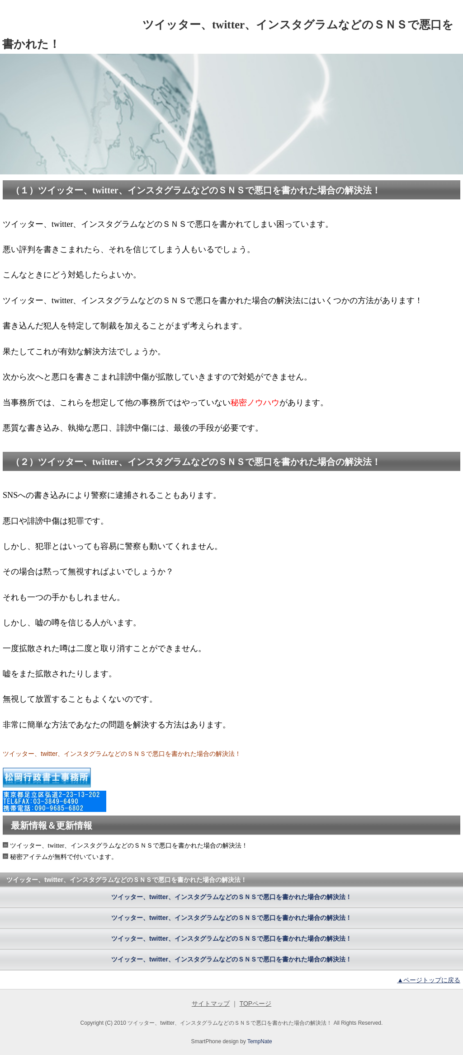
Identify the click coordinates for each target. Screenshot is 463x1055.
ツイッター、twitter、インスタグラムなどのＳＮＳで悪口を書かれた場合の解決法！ (231, 896)
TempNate (259, 1041)
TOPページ (256, 1003)
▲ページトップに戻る (428, 980)
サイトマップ (211, 1003)
